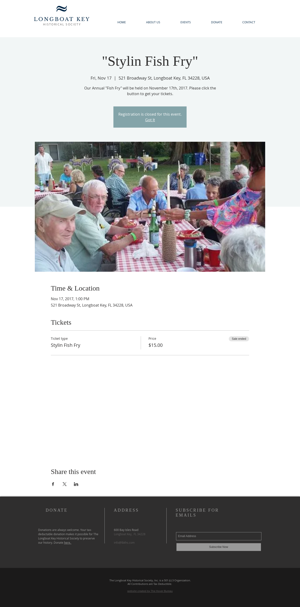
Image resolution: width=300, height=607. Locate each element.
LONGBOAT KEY (62, 19)
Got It (150, 119)
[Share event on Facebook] (53, 484)
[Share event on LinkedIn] (76, 484)
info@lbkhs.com (124, 542)
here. (68, 542)
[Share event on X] (64, 484)
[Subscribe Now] (218, 547)
